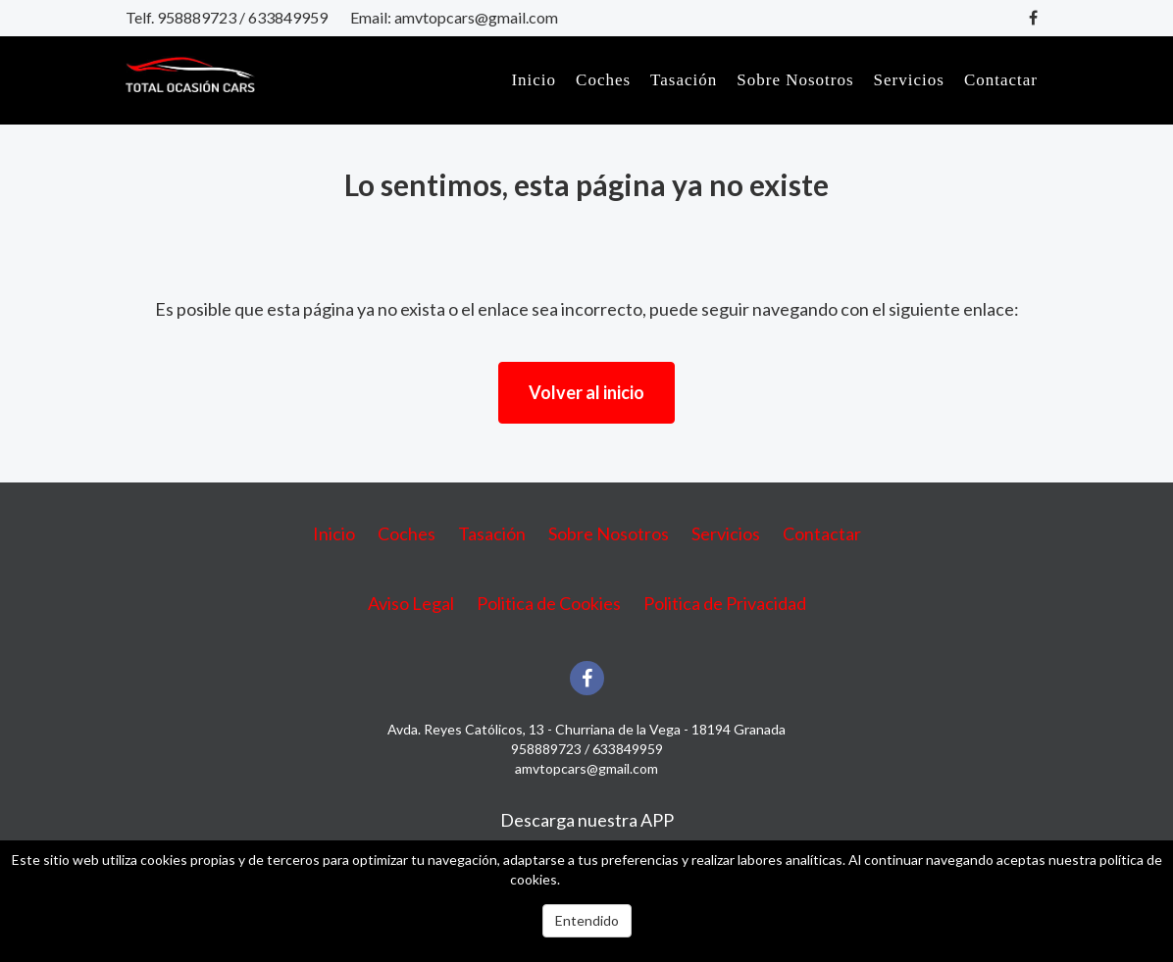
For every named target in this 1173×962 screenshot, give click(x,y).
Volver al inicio (586, 392)
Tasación (683, 80)
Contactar (1001, 80)
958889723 (196, 17)
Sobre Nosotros (795, 80)
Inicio (533, 80)
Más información (613, 879)
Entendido (587, 920)
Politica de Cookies (549, 603)
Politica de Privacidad (724, 603)
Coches (603, 80)
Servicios (909, 80)
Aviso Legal (411, 603)
